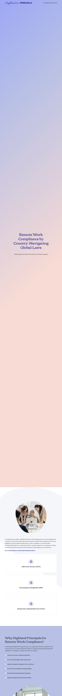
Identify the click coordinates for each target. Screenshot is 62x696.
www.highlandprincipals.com (50, 3)
